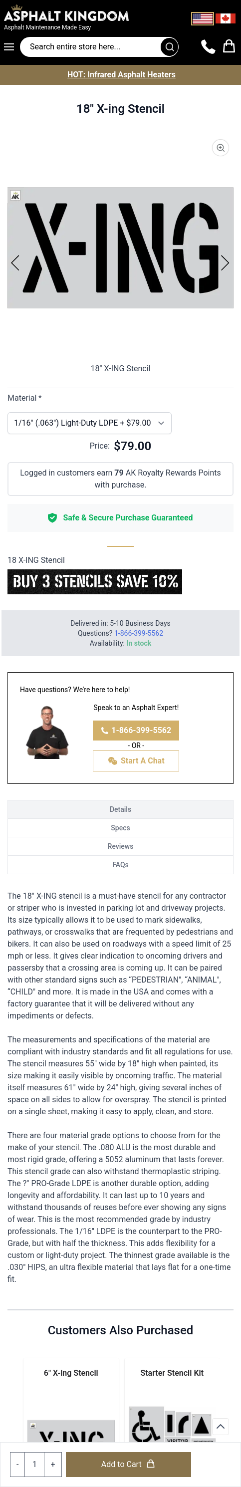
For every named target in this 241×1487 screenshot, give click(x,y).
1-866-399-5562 (136, 730)
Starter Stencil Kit (172, 1373)
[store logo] (81, 12)
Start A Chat (136, 761)
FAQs (120, 865)
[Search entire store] (99, 47)
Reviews (121, 846)
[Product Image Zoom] (221, 148)
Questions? (120, 633)
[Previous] (15, 262)
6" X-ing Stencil (71, 1373)
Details (120, 809)
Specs (120, 828)
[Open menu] (12, 47)
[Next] (226, 262)
